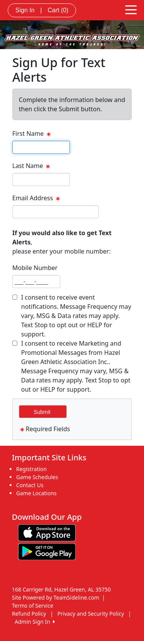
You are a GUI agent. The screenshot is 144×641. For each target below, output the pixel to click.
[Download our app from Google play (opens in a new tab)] (47, 551)
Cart (58, 10)
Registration (31, 469)
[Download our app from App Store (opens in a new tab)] (47, 532)
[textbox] (41, 147)
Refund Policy (29, 613)
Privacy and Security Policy (91, 613)
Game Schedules (37, 477)
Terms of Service (32, 605)
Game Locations (36, 493)
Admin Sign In (35, 621)
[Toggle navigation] (131, 9)
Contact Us (29, 485)
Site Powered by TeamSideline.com (55, 597)
